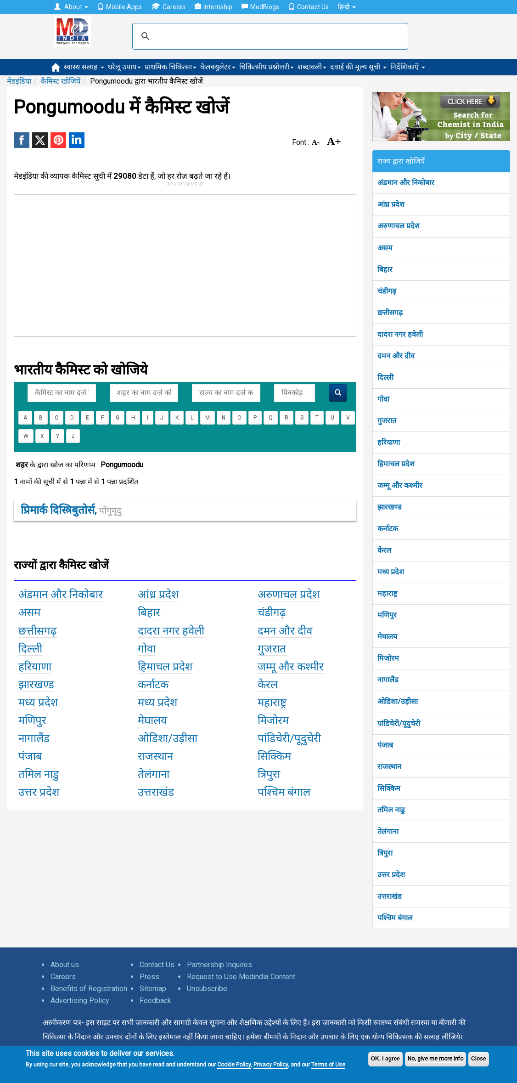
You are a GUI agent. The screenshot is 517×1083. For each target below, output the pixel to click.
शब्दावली (312, 66)
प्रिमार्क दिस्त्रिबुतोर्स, (71, 510)
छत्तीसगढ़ (390, 312)
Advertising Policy (80, 1000)
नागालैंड (388, 679)
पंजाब (385, 745)
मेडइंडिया (19, 81)
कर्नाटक (387, 528)
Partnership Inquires (219, 964)
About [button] (71, 7)
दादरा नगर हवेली (400, 334)
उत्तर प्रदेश (391, 874)
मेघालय (387, 636)
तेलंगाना (388, 831)
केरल (384, 550)
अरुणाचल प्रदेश (398, 225)
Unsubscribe (207, 988)
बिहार (385, 269)
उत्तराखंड (389, 896)
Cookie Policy (234, 1064)
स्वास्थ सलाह (84, 66)
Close (478, 1058)
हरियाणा (388, 442)
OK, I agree (385, 1058)
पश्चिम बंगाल (395, 917)
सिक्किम (388, 788)
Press (149, 976)
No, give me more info (435, 1058)
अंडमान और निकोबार (405, 182)
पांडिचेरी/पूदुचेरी (398, 723)
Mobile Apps (119, 7)
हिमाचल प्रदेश (396, 463)
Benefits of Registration (89, 988)
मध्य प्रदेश (390, 571)
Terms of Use (328, 1064)
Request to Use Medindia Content (241, 976)
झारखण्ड (389, 507)
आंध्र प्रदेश (391, 204)
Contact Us (308, 7)
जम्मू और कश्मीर (399, 485)
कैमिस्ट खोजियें (60, 81)
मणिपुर (387, 615)
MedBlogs (260, 7)
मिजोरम (388, 658)
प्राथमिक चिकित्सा (171, 66)
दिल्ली (385, 377)
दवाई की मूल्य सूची (358, 66)
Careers (168, 7)
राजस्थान (389, 766)
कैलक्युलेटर (218, 66)
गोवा (383, 399)
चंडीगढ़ (386, 291)
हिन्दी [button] (347, 7)
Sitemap (153, 988)
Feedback (155, 1000)
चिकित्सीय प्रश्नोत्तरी (266, 66)
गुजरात (386, 420)
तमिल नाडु (391, 809)
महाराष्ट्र (387, 593)
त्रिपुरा (385, 853)
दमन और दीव (396, 356)
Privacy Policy (270, 1064)
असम (385, 248)
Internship (213, 7)
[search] (268, 36)
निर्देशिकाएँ (407, 66)
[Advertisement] (216, 264)
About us (65, 964)
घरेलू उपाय (124, 66)
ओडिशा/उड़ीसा (397, 701)
